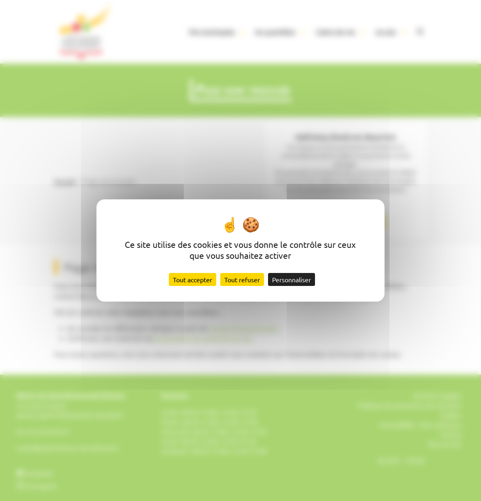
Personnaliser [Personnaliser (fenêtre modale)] (291, 279)
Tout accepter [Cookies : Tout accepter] (192, 279)
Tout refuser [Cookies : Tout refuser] (242, 279)
